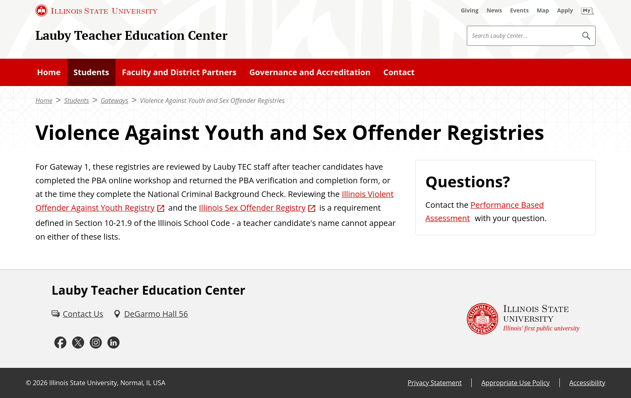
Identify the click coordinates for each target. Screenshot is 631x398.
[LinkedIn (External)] (113, 342)
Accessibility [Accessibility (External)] (587, 382)
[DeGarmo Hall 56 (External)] (150, 314)
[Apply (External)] (565, 10)
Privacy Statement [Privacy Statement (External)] (435, 382)
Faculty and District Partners (179, 72)
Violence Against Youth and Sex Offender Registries (212, 100)
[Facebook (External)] (60, 342)
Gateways (114, 100)
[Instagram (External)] (96, 342)
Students (91, 72)
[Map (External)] (543, 10)
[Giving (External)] (469, 10)
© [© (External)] (28, 382)
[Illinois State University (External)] (96, 10)
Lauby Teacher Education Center (131, 35)
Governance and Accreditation (309, 72)
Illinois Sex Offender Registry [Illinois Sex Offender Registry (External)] (252, 207)
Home (49, 72)
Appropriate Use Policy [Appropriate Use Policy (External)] (515, 382)
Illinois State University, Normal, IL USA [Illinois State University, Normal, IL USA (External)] (107, 382)
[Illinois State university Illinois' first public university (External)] (523, 319)
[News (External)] (494, 10)
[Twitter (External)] (78, 342)
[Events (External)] (519, 10)
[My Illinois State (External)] (587, 10)
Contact (399, 72)
